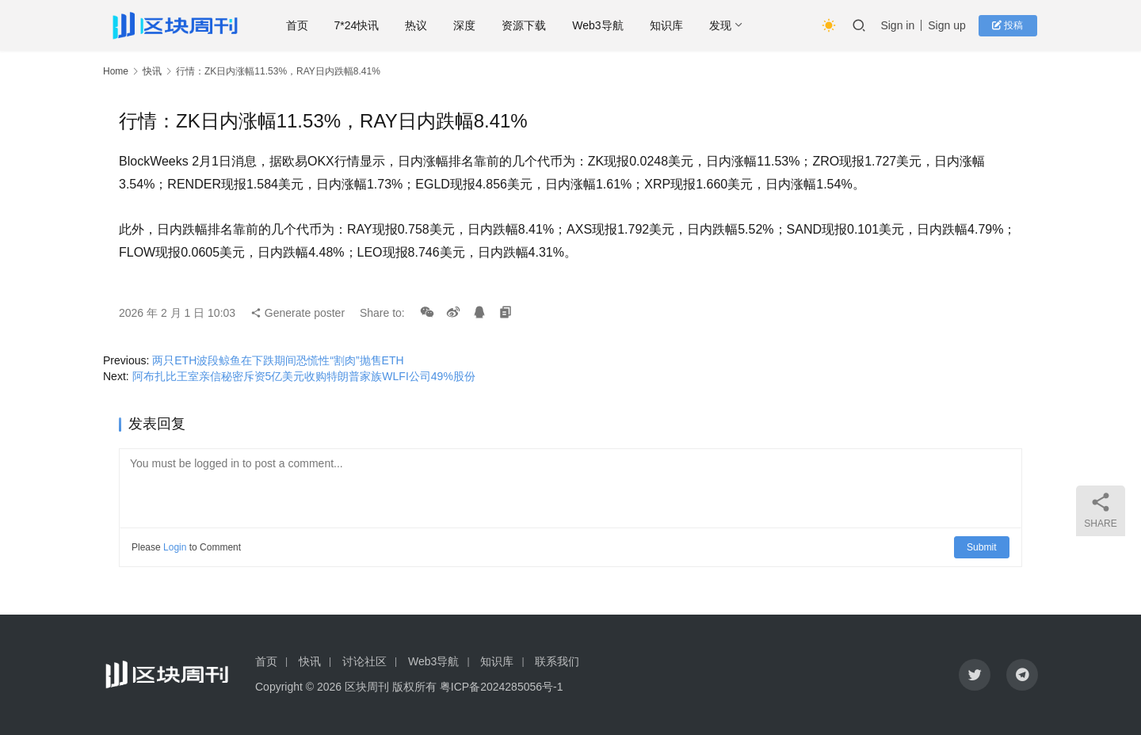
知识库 (669, 25)
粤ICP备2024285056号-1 (501, 686)
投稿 (1009, 25)
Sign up (949, 25)
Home (115, 71)
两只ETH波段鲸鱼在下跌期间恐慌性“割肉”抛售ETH (277, 360)
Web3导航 (600, 25)
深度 (467, 25)
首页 (300, 25)
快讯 (152, 71)
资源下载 (527, 25)
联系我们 (557, 661)
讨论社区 (364, 661)
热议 (419, 25)
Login (174, 547)
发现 (723, 25)
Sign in (900, 25)
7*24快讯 (360, 25)
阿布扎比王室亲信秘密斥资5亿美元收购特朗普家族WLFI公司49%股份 (303, 376)
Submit (982, 547)
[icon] (974, 675)
